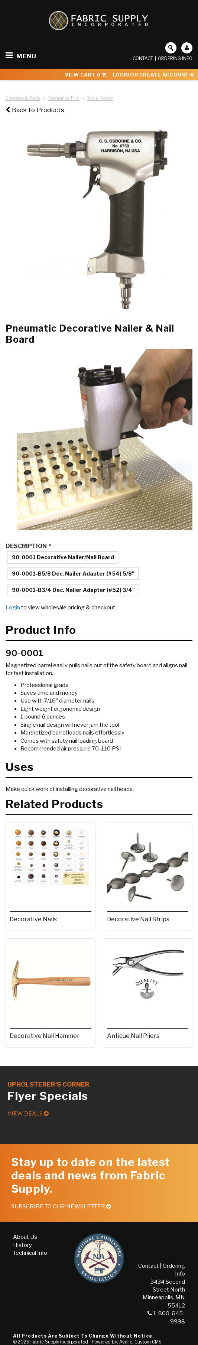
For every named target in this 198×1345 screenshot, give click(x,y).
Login (13, 607)
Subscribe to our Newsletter (61, 1206)
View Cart (85, 75)
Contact (143, 58)
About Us (25, 1237)
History (22, 1245)
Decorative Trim (63, 98)
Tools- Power (100, 98)
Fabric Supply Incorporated (59, 1342)
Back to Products (35, 110)
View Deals (28, 1113)
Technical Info (30, 1253)
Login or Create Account (153, 75)
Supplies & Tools (23, 98)
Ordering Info (175, 58)
